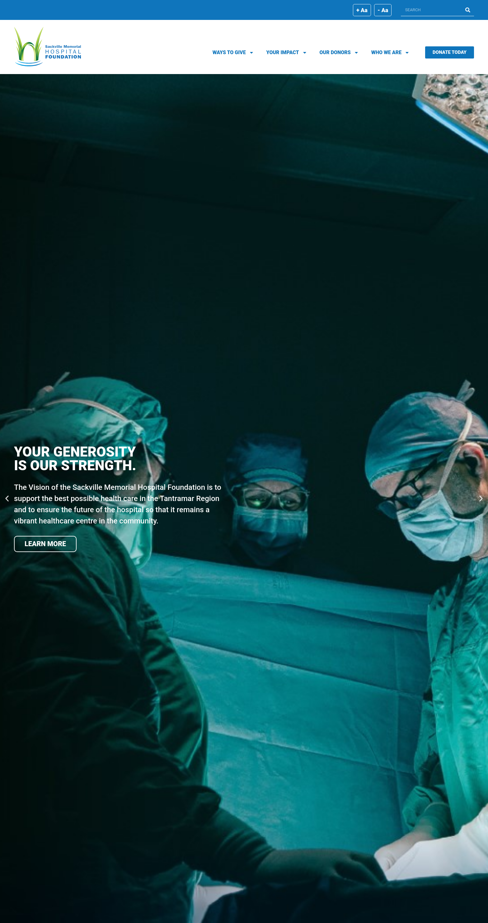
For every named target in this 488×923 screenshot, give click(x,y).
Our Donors (339, 52)
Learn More (45, 544)
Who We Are (390, 52)
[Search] (468, 10)
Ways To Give (233, 52)
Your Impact (286, 52)
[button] (7, 499)
